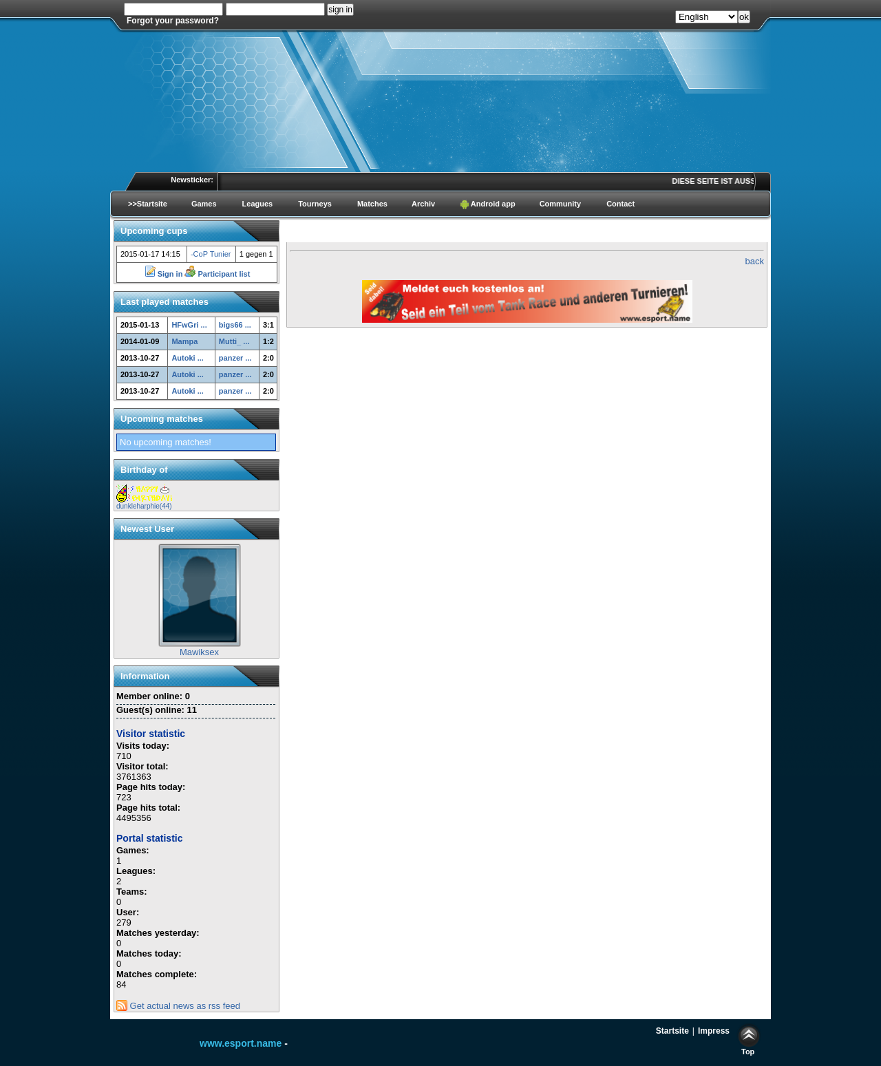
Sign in (165, 274)
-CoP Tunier (211, 254)
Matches (372, 204)
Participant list (217, 274)
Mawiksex (199, 652)
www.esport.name (241, 1043)
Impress (714, 1031)
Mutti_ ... (234, 341)
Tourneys (315, 204)
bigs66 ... (235, 325)
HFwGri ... (188, 325)
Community (561, 204)
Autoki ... (187, 358)
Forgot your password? (173, 20)
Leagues (257, 204)
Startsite (672, 1031)
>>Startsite (147, 204)
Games (204, 204)
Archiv (423, 204)
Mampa (184, 341)
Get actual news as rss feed (178, 1006)
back (754, 261)
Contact (620, 204)
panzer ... (235, 358)
